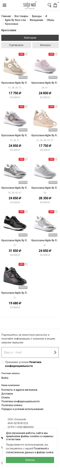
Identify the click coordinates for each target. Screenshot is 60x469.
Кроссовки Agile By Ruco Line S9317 (45, 187)
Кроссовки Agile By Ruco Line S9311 (15, 187)
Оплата (5, 397)
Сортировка (16, 45)
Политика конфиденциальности (20, 401)
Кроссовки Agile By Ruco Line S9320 (15, 82)
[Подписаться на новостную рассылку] (55, 352)
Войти (4, 377)
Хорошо (30, 459)
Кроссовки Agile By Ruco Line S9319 (45, 82)
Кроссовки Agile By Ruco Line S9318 (15, 135)
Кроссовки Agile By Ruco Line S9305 (15, 292)
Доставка (7, 393)
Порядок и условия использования (22, 409)
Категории (30, 37)
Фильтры (45, 45)
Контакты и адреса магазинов (19, 389)
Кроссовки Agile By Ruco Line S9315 (15, 240)
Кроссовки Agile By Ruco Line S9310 (45, 240)
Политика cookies (11, 405)
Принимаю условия (23, 364)
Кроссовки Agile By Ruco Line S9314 (45, 135)
